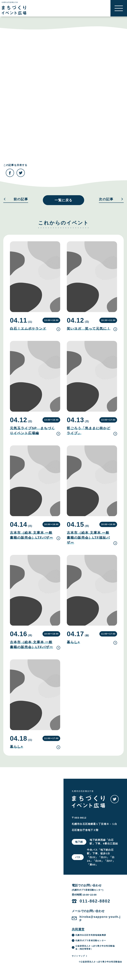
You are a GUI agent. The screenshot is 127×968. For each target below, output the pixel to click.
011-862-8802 (95, 901)
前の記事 (15, 199)
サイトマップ (79, 956)
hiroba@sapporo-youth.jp (100, 918)
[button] (118, 8)
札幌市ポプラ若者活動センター (89, 940)
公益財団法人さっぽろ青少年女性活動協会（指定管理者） (93, 947)
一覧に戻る (63, 200)
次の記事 (111, 199)
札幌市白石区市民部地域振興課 (89, 935)
